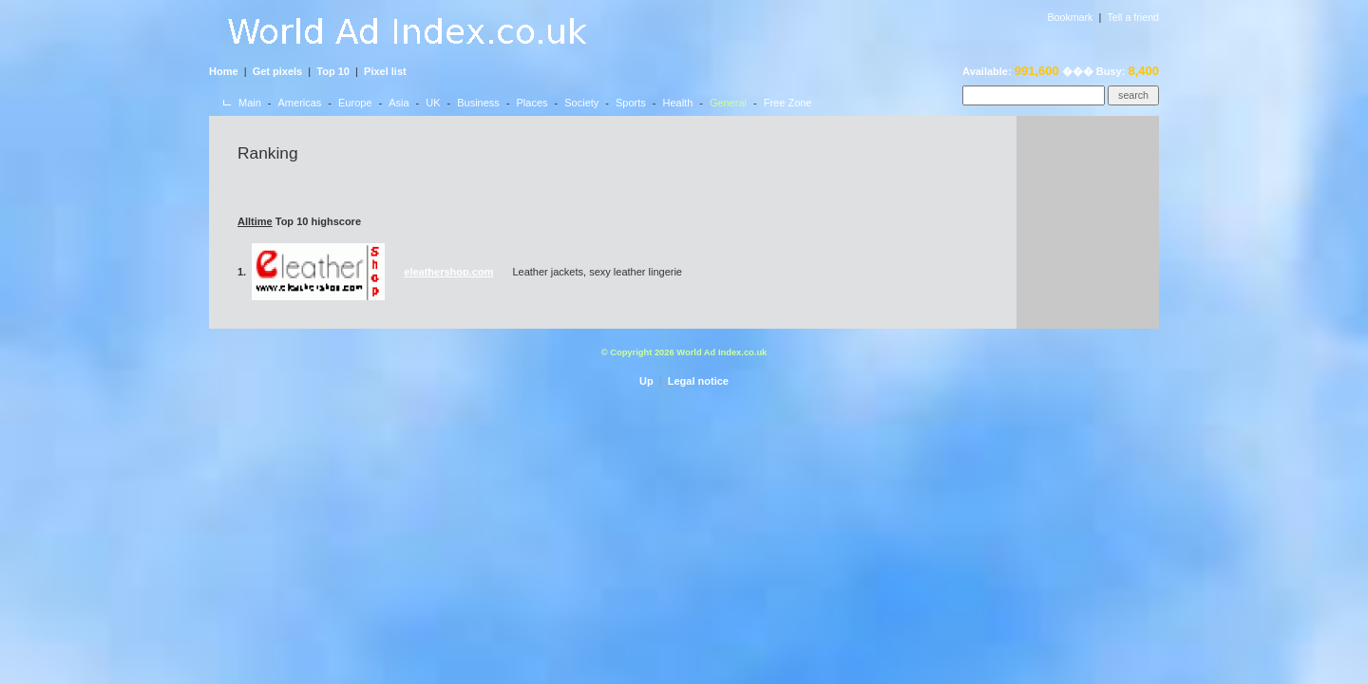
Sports (631, 102)
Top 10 (333, 71)
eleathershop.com (448, 271)
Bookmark (1069, 17)
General (728, 102)
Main (249, 102)
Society (581, 102)
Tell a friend (1134, 17)
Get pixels (278, 71)
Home (223, 71)
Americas (300, 102)
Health (677, 102)
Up (646, 381)
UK (433, 102)
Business (478, 102)
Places (532, 102)
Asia (398, 102)
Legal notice (698, 381)
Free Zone (788, 102)
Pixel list (385, 71)
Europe (354, 102)
